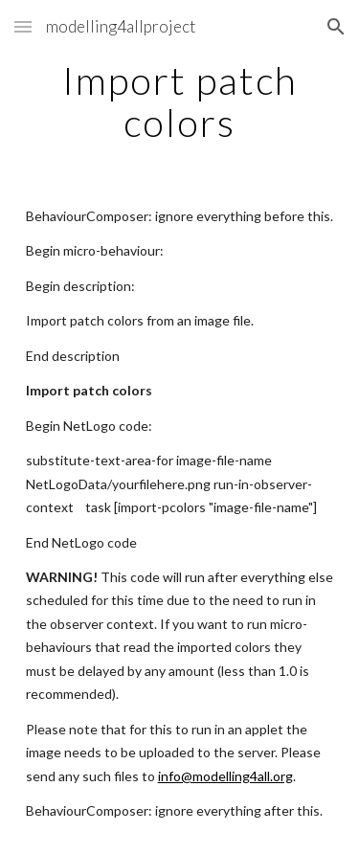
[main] (180, 101)
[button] (23, 26)
